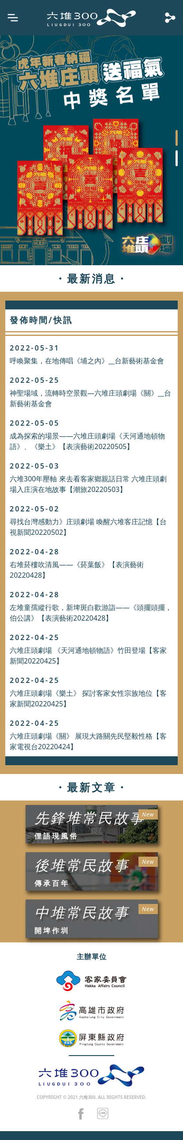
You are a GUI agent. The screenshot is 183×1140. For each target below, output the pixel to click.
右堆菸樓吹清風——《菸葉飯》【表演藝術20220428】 (77, 570)
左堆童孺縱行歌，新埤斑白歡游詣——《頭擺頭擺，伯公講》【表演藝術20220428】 (91, 612)
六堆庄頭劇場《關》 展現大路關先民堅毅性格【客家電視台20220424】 (88, 741)
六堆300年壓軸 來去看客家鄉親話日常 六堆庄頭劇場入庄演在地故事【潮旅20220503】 (88, 484)
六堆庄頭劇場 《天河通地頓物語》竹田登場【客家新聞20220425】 (88, 655)
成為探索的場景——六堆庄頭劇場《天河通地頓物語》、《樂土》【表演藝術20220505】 (87, 441)
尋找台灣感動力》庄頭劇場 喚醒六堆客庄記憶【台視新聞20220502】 (88, 527)
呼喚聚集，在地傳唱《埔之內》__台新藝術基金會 (87, 361)
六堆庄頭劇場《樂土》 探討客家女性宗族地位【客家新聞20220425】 (88, 698)
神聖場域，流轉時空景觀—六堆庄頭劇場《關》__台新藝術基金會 (90, 398)
